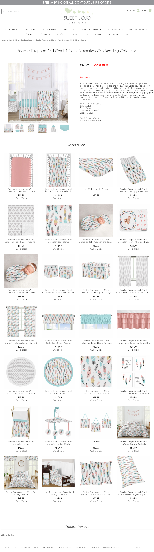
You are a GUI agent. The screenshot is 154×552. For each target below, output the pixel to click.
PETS (86, 34)
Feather (96, 441)
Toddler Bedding (50, 29)
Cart (144, 10)
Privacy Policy (48, 547)
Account (131, 10)
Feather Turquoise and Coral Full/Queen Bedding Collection (133, 442)
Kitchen (98, 34)
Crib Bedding (30, 29)
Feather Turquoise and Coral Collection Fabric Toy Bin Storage (96, 291)
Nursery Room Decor (91, 29)
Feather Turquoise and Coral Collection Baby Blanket (58, 240)
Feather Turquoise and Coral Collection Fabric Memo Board (96, 392)
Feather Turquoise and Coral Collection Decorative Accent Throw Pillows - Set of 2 (96, 493)
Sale (128, 34)
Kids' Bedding (69, 29)
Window (74, 34)
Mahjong (28, 34)
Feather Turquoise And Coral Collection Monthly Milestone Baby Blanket (133, 240)
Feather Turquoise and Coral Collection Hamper (21, 442)
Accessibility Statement (112, 547)
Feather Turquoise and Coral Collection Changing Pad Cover (133, 190)
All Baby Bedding (13, 40)
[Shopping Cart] (150, 10)
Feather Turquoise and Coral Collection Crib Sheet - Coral (21, 190)
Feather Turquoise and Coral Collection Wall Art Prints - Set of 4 (133, 392)
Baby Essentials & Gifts (139, 29)
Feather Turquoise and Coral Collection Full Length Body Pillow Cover (133, 493)
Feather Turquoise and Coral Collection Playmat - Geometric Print (21, 392)
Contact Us (25, 547)
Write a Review (7, 535)
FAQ (15, 547)
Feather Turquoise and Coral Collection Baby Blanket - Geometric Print (21, 240)
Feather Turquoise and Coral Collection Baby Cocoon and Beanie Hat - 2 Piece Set (96, 240)
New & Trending (11, 29)
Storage (60, 34)
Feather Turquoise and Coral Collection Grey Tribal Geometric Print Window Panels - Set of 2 (133, 291)
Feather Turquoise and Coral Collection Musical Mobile (58, 442)
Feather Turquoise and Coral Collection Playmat (58, 392)
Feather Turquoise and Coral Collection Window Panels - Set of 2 (21, 342)
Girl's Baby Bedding (27, 40)
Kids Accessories (115, 29)
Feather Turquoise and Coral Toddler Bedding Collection (59, 493)
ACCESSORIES (113, 34)
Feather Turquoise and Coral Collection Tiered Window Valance (96, 342)
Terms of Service (64, 547)
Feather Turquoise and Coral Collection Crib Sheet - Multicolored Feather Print (58, 190)
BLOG (36, 547)
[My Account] (138, 10)
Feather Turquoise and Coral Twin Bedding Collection (21, 493)
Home (3, 40)
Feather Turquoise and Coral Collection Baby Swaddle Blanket (21, 291)
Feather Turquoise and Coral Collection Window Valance (58, 342)
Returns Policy (81, 547)
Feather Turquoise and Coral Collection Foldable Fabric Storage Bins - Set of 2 (58, 291)
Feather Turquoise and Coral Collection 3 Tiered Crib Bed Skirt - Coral (133, 342)
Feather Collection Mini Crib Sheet (96, 189)
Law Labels (95, 547)
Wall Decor (45, 34)
